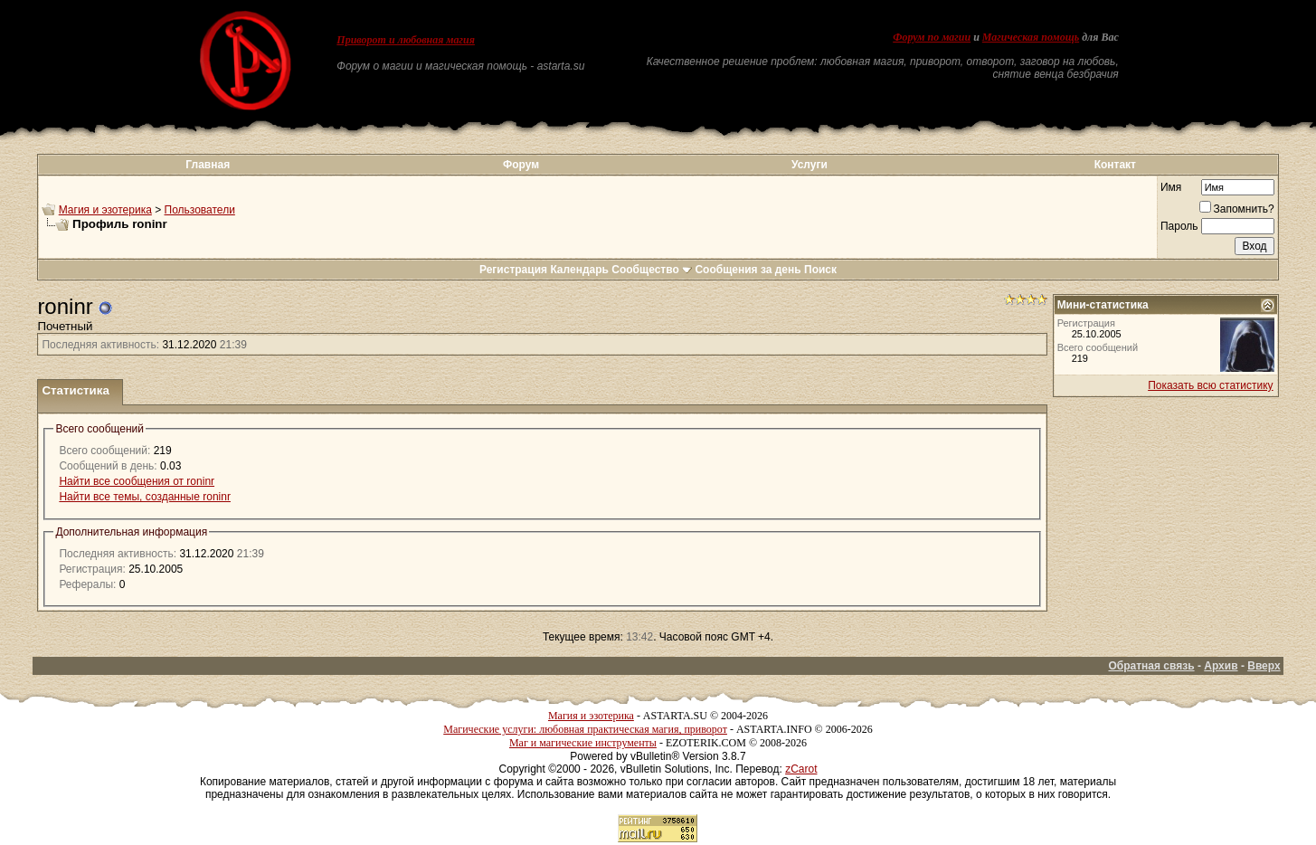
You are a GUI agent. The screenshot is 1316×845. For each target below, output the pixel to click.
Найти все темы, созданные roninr (145, 496)
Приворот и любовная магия (405, 39)
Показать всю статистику (1210, 385)
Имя (1170, 187)
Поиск (820, 269)
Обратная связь (1151, 666)
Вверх (1263, 666)
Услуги (809, 164)
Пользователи (200, 210)
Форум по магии (931, 37)
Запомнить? (1236, 209)
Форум (521, 164)
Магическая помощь (1030, 37)
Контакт (1115, 164)
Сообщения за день (747, 269)
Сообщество (651, 269)
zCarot (801, 769)
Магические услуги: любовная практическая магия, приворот (585, 729)
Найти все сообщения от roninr (136, 481)
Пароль (1179, 226)
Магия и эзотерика (105, 210)
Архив (1220, 666)
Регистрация (513, 269)
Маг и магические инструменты (583, 742)
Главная (207, 164)
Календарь (579, 269)
